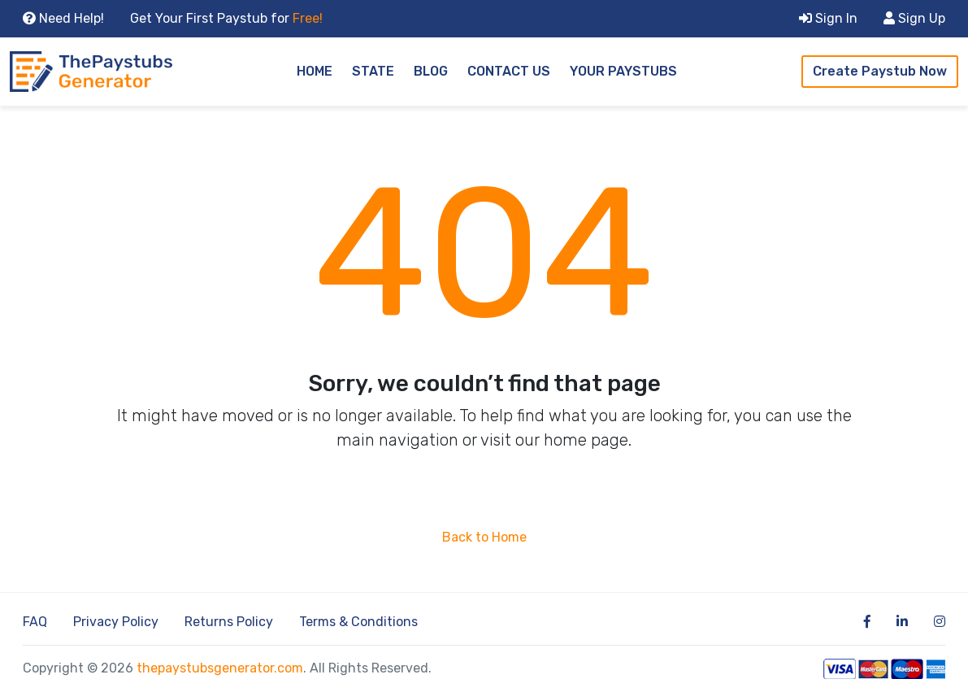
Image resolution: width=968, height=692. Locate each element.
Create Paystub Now (880, 71)
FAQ (35, 621)
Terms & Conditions (358, 621)
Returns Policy (228, 621)
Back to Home (484, 537)
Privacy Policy (115, 621)
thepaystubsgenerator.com (220, 668)
